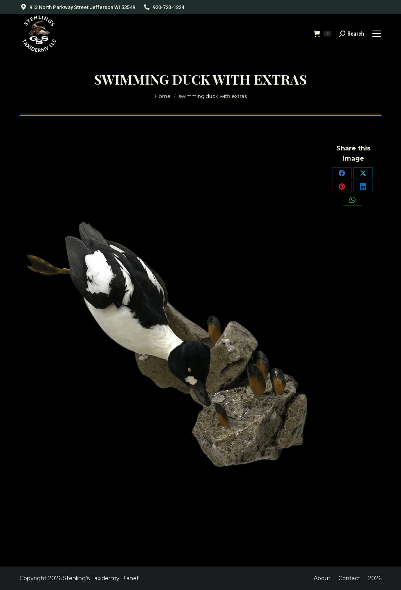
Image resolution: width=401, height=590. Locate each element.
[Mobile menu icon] (376, 33)
